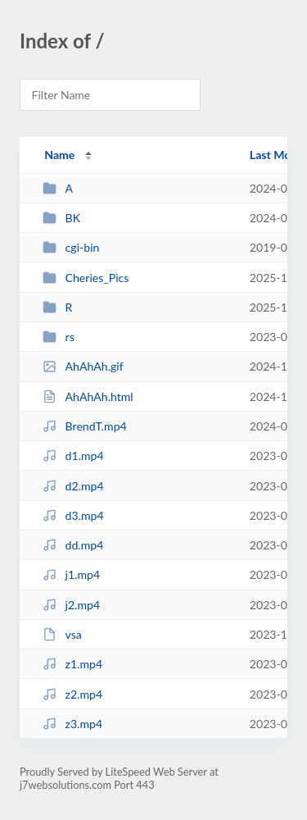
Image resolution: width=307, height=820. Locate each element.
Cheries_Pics (86, 278)
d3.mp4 (73, 515)
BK (61, 218)
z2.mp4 (72, 694)
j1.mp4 (71, 574)
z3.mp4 (72, 724)
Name (59, 155)
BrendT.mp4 (85, 426)
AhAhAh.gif (83, 366)
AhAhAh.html (88, 396)
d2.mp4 (73, 486)
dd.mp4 (73, 545)
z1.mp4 (72, 664)
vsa (62, 634)
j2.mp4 (71, 605)
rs (58, 337)
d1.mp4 (73, 455)
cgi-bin (71, 247)
